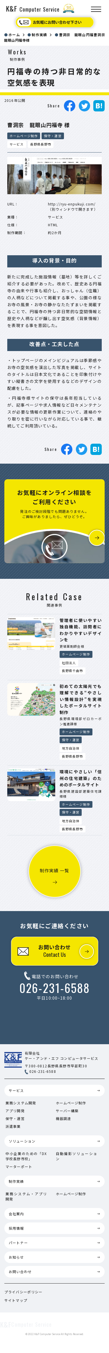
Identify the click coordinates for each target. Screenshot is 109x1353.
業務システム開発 (21, 1102)
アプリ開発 (15, 1110)
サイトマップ (15, 1300)
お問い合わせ (54, 950)
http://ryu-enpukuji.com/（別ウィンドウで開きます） (73, 206)
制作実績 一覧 (54, 870)
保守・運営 (53, 135)
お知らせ (16, 1257)
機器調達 (63, 1118)
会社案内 (16, 1213)
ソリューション (22, 1141)
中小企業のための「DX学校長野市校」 (26, 1156)
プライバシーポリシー (23, 1291)
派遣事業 (13, 1126)
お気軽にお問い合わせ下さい (57, 22)
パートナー (18, 1242)
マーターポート (19, 1166)
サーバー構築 (67, 1110)
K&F (33, 8)
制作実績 (16, 1181)
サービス (16, 1090)
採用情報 (16, 1228)
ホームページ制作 (24, 135)
